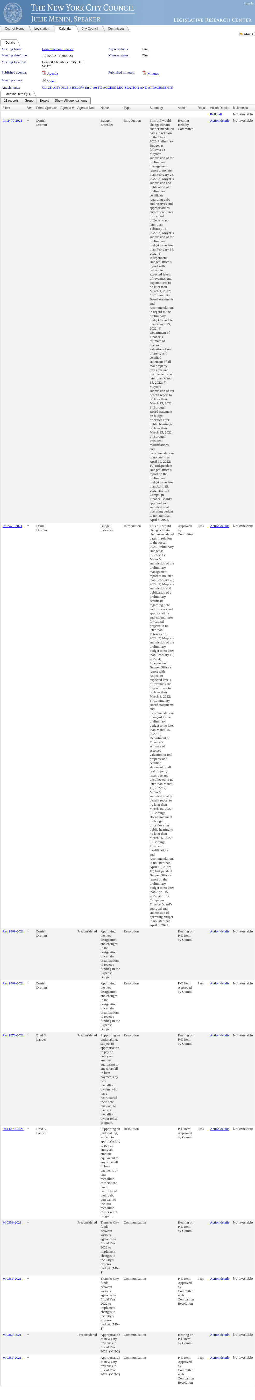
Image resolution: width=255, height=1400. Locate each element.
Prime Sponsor (46, 108)
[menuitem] (11, 101)
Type (127, 108)
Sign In (249, 3)
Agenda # (67, 108)
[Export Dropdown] (44, 101)
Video (51, 81)
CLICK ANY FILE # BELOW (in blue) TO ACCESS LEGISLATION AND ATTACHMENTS (107, 87)
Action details (219, 120)
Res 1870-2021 (13, 1035)
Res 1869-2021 (13, 931)
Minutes (153, 73)
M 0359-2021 (12, 1222)
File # (6, 108)
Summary (156, 108)
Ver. (30, 108)
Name (105, 108)
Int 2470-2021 (12, 120)
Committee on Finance (57, 49)
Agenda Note (86, 108)
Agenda (52, 73)
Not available (243, 114)
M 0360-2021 (12, 1335)
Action (182, 108)
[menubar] (46, 100)
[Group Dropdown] (29, 101)
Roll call (216, 114)
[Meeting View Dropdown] (71, 101)
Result (202, 108)
